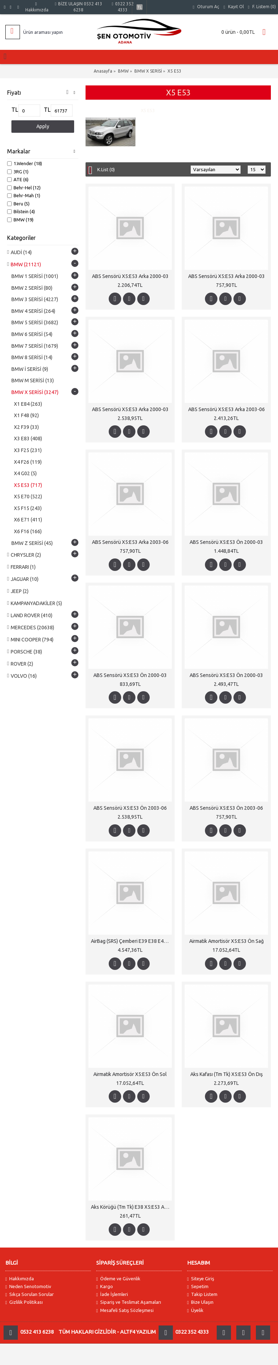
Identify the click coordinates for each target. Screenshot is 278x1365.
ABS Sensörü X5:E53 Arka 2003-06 (226, 409)
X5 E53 (174, 71)
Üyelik (195, 1310)
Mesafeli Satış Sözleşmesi (125, 1310)
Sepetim (197, 1286)
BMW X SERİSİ (148, 71)
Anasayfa (103, 71)
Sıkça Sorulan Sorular (29, 1294)
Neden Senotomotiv (28, 1286)
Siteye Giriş (200, 1278)
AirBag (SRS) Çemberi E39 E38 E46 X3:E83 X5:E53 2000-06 (131, 941)
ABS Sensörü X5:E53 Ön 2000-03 (226, 542)
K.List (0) (106, 169)
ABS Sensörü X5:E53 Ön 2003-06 (130, 808)
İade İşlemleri (112, 1294)
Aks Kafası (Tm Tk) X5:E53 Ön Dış (226, 1074)
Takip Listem (202, 1294)
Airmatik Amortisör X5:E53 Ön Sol (130, 1074)
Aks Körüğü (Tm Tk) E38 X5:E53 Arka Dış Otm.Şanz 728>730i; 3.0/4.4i (131, 1207)
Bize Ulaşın (200, 1302)
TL (14, 109)
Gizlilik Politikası (24, 1302)
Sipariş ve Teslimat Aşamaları (128, 1302)
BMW (123, 71)
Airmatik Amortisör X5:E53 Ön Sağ (226, 941)
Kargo (104, 1286)
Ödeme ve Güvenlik (118, 1278)
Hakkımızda (19, 1278)
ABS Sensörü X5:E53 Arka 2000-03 (130, 276)
